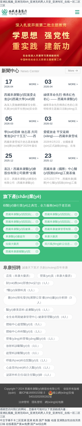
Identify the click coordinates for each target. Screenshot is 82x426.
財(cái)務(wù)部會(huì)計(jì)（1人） (28, 283)
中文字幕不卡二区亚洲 (13, 420)
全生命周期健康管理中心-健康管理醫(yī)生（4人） (38, 317)
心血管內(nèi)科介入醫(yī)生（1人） (29, 367)
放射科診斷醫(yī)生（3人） (23, 345)
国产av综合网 (38, 424)
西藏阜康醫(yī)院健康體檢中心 (23, 229)
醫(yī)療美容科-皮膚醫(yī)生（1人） (28, 309)
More (73, 70)
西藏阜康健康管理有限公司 (61, 229)
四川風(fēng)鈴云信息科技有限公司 (62, 244)
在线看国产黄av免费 (18, 424)
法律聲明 (24, 402)
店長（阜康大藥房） (19, 275)
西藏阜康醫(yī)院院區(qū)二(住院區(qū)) (62, 214)
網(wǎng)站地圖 (54, 402)
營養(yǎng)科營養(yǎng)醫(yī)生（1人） (31, 338)
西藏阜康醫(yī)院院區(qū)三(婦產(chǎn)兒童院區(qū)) (23, 221)
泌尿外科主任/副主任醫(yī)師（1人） (29, 374)
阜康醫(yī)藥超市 (22, 236)
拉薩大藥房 (22, 244)
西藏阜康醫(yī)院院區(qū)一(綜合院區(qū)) (23, 214)
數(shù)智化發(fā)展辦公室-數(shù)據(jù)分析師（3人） (40, 300)
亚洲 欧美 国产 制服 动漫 (41, 420)
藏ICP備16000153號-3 (32, 392)
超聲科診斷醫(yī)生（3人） (23, 353)
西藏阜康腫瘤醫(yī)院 (22, 251)
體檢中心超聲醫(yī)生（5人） (24, 324)
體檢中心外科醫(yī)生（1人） (24, 331)
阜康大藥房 (61, 236)
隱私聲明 (37, 402)
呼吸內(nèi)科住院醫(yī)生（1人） (27, 360)
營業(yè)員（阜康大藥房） (56, 275)
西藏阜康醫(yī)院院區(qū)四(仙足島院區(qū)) (62, 221)
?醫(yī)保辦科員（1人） (21, 290)
